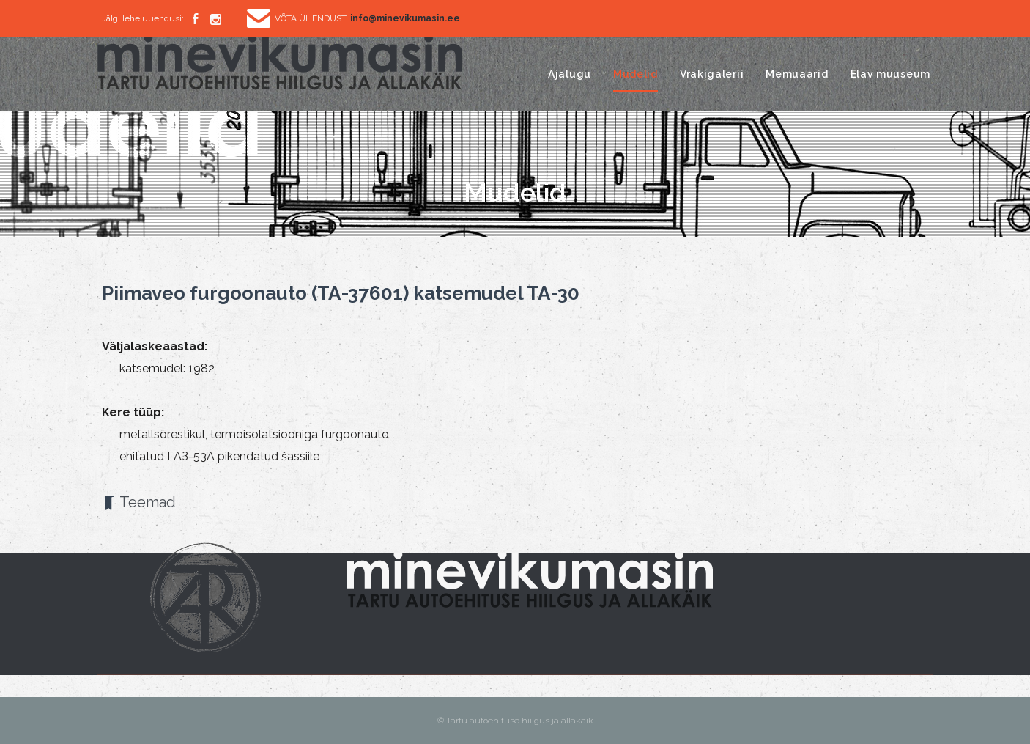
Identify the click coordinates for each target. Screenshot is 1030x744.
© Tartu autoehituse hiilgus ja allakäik (515, 720)
